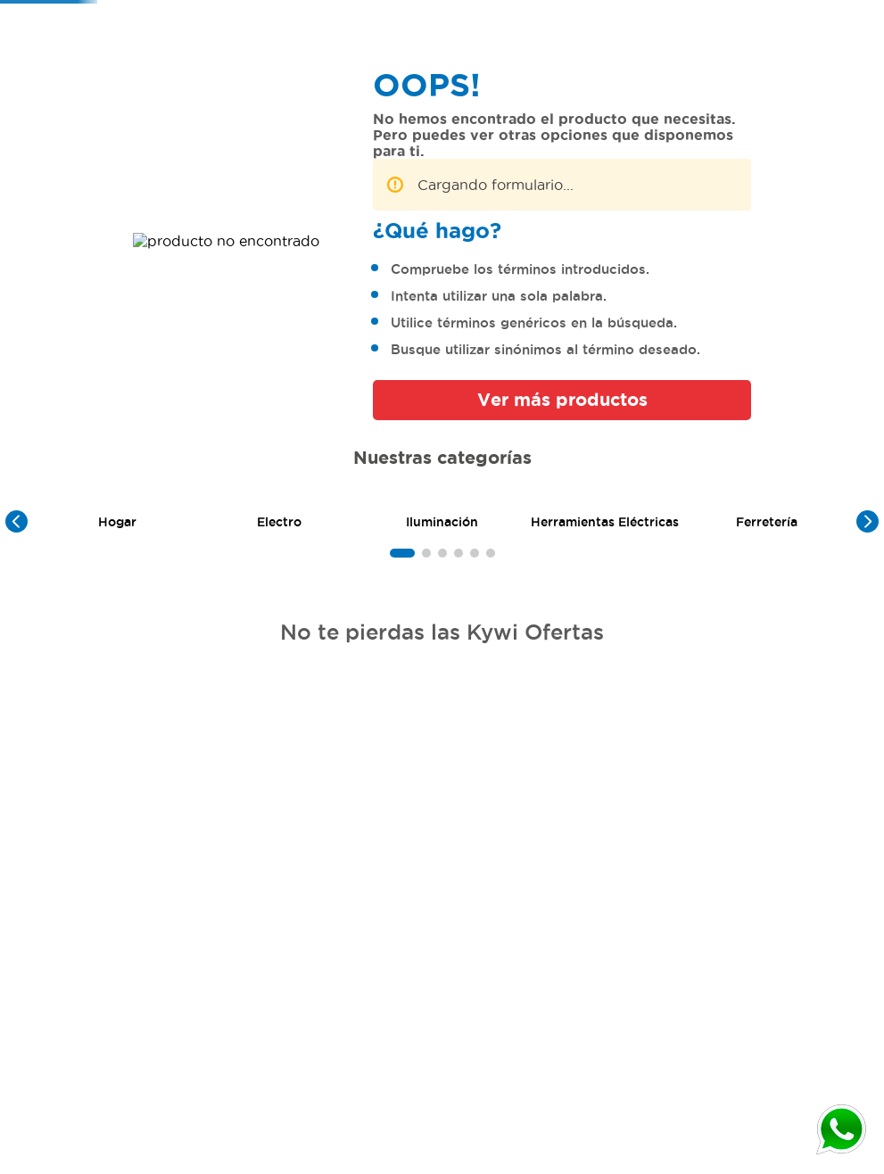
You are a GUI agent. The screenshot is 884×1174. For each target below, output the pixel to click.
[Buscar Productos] (676, 36)
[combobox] (594, 36)
